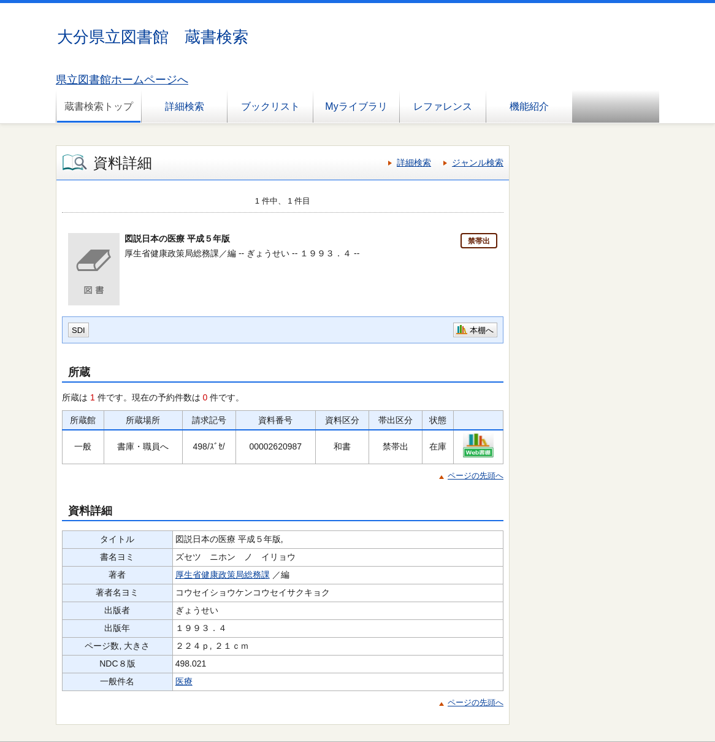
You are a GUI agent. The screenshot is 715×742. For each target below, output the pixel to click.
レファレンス (442, 106)
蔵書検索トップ (98, 106)
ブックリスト (270, 106)
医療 (184, 681)
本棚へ (482, 330)
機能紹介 (529, 106)
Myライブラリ (356, 106)
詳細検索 (184, 106)
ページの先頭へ (475, 475)
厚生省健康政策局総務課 (222, 574)
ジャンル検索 (477, 162)
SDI (78, 330)
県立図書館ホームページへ (122, 80)
